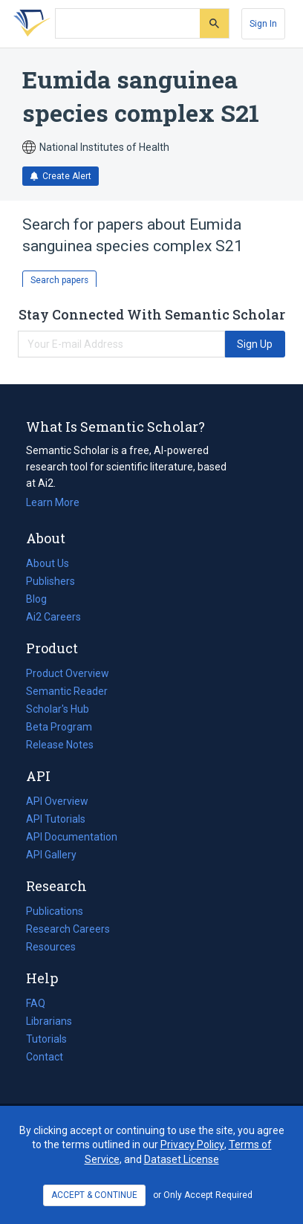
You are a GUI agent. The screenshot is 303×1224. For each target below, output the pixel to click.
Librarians (49, 1021)
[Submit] (214, 23)
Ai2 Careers (53, 617)
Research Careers (68, 929)
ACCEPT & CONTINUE (94, 1195)
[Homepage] (29, 24)
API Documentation (71, 837)
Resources (51, 947)
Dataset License (181, 1159)
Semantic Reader (67, 691)
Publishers (50, 581)
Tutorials (46, 1039)
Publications (54, 911)
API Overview (57, 801)
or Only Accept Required (202, 1195)
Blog (42, 599)
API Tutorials (55, 819)
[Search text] (128, 23)
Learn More (52, 502)
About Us (47, 563)
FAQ (35, 1003)
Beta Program (59, 727)
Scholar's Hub (57, 709)
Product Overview (67, 673)
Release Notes (60, 745)
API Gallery (51, 855)
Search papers (59, 280)
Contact (44, 1057)
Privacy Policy (192, 1144)
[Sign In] (263, 23)
